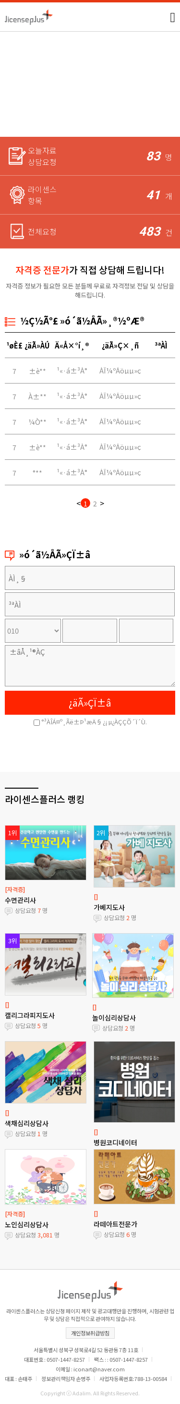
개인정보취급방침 (90, 1333)
